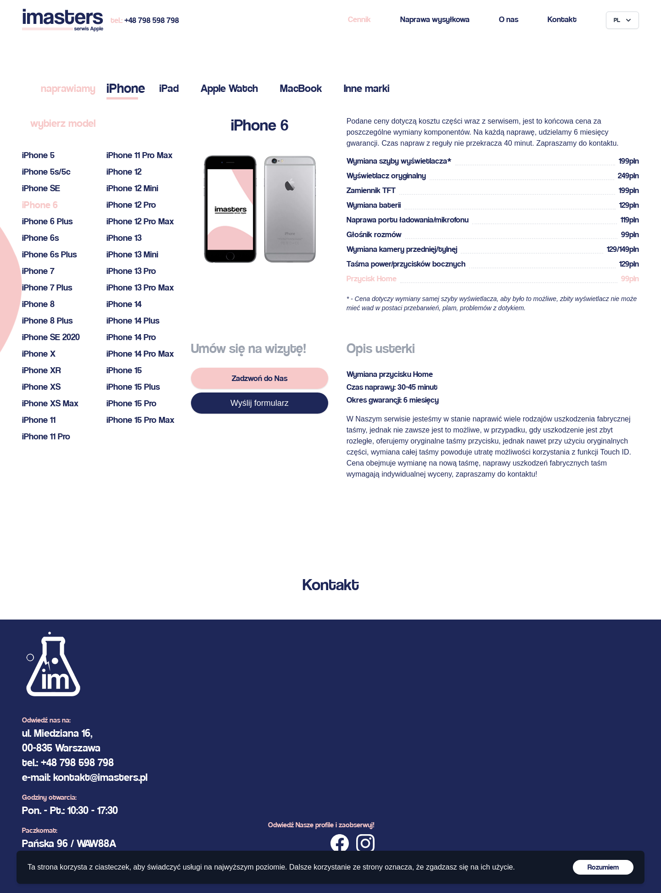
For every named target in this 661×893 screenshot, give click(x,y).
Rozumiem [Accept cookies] (603, 867)
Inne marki (367, 88)
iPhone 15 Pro (131, 403)
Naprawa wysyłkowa (435, 19)
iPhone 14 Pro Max (140, 353)
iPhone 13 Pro (131, 271)
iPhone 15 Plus (133, 386)
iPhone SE (41, 188)
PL (623, 20)
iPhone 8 (38, 304)
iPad (169, 88)
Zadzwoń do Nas (259, 378)
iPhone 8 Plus (47, 320)
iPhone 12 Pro (131, 204)
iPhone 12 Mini (132, 188)
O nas (508, 19)
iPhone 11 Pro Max (139, 155)
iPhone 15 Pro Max (140, 420)
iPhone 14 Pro (131, 337)
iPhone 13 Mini (132, 254)
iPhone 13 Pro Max (140, 287)
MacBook (301, 88)
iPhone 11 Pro (46, 436)
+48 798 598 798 (151, 20)
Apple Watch (229, 88)
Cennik (359, 19)
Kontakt (562, 19)
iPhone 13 (123, 238)
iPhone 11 (39, 420)
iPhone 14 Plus (132, 320)
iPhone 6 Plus (47, 221)
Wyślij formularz (259, 403)
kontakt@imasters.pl (100, 777)
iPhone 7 (38, 271)
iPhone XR (41, 370)
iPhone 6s (40, 238)
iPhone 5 (38, 155)
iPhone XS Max (50, 403)
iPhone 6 (40, 204)
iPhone (125, 88)
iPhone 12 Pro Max (140, 221)
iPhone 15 (124, 370)
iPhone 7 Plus (47, 287)
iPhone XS (41, 386)
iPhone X (39, 353)
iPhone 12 (123, 171)
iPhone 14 (123, 304)
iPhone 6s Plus (49, 254)
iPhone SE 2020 (51, 337)
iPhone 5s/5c (46, 171)
